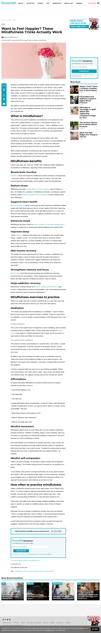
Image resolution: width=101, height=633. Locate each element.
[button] (25, 3)
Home (3, 20)
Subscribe (92, 3)
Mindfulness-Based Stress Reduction (35, 195)
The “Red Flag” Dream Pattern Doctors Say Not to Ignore (37, 596)
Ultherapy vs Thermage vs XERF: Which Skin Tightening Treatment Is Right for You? (87, 113)
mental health (34, 571)
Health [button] (20, 3)
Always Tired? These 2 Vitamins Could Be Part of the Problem (88, 88)
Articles (9, 20)
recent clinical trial (18, 205)
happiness (18, 571)
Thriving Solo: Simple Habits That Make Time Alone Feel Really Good (88, 596)
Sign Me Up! (21, 551)
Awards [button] (79, 3)
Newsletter (7, 622)
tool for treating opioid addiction (46, 287)
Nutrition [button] (30, 3)
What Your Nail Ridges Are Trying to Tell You (88, 135)
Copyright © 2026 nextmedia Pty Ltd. (13, 625)
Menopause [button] (57, 3)
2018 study (16, 273)
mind (42, 571)
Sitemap (68, 622)
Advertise (59, 622)
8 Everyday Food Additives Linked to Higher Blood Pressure (87, 100)
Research (14, 176)
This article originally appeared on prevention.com (25, 560)
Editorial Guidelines (34, 622)
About (23, 622)
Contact (16, 622)
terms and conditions (46, 554)
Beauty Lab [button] (68, 3)
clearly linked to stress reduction (38, 189)
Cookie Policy (49, 630)
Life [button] (47, 3)
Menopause (57, 583)
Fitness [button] (40, 3)
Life (14, 20)
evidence (19, 235)
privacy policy (33, 554)
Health (30, 583)
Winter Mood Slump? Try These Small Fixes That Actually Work (11, 596)
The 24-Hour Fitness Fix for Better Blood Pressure (88, 125)
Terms (52, 622)
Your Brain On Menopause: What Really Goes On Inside (63, 597)
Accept (95, 629)
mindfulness (49, 571)
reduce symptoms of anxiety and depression (48, 224)
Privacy (45, 622)
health (25, 571)
